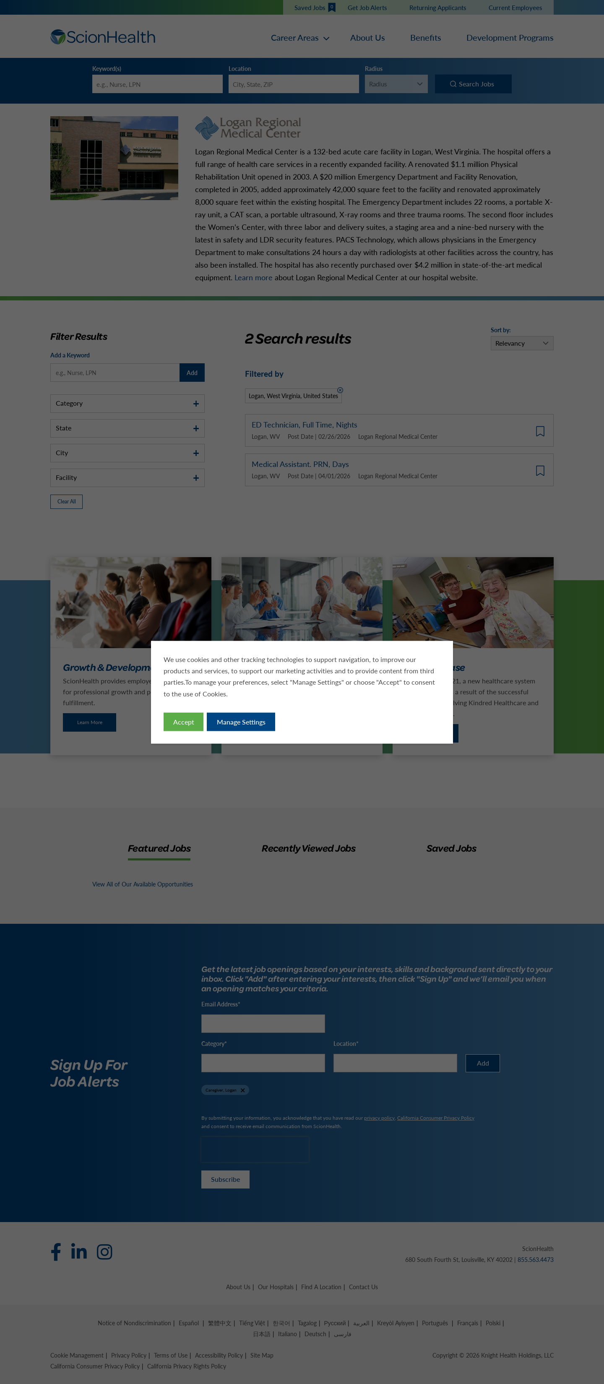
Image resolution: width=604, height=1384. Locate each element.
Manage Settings (242, 722)
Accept (185, 722)
